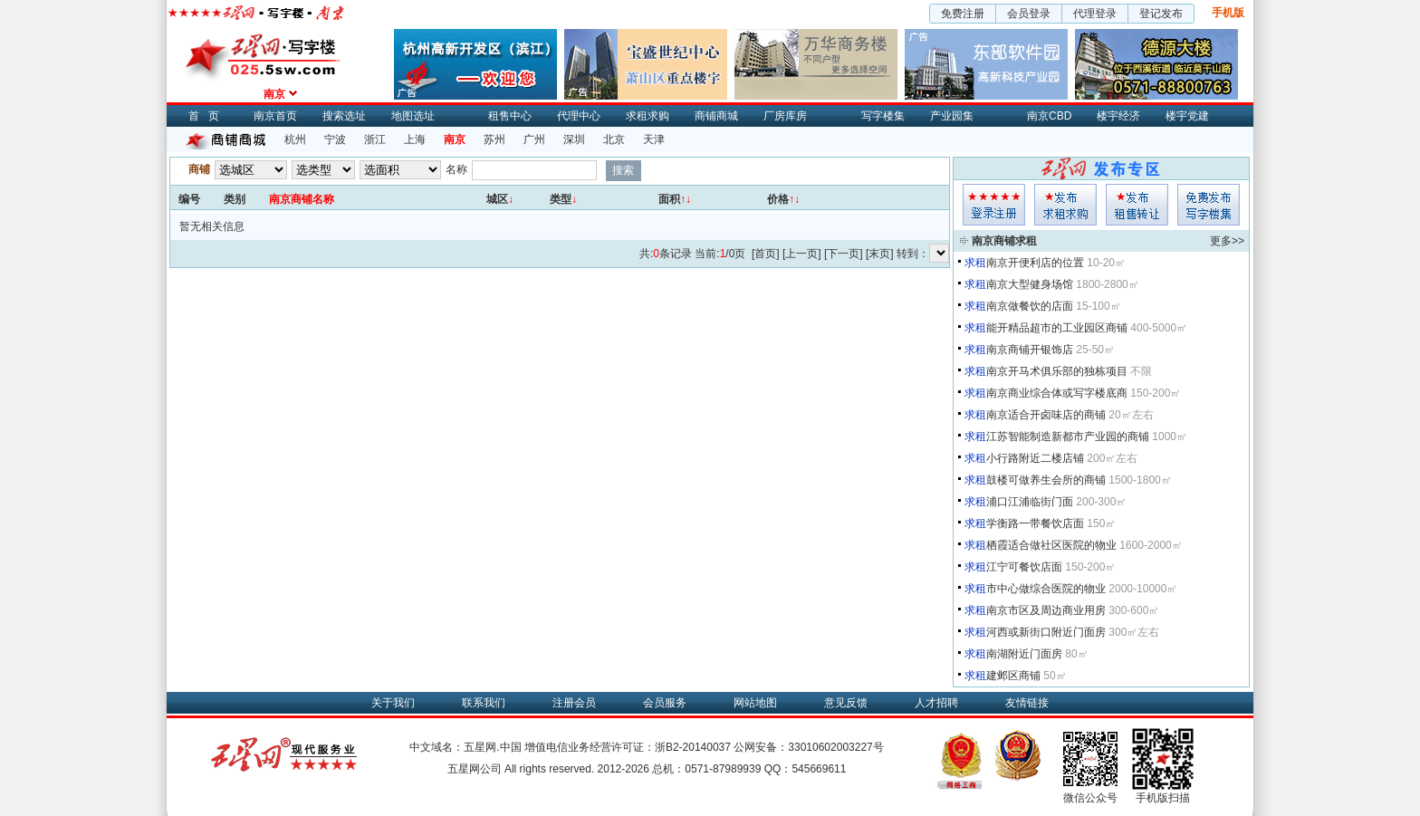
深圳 (574, 139)
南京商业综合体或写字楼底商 (1056, 393)
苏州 (494, 139)
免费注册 (962, 13)
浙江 (375, 139)
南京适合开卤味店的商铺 (1046, 414)
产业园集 (952, 116)
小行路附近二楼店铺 (1035, 458)
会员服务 (664, 702)
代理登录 (1095, 13)
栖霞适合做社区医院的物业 (1051, 545)
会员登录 (1029, 13)
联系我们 (483, 702)
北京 (614, 139)
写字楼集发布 (1208, 205)
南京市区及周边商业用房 (1046, 610)
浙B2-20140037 (693, 747)
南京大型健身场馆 (1029, 284)
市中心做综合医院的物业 (1046, 588)
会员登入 (994, 205)
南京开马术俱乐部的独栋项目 (1056, 371)
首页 (208, 116)
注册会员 (574, 702)
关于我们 (393, 702)
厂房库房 (785, 116)
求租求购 (647, 116)
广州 (534, 139)
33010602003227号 (835, 747)
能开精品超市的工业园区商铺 (1056, 328)
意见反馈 (846, 702)
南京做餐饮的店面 (1029, 306)
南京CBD (1049, 116)
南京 (454, 139)
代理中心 (578, 116)
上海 (415, 139)
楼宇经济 (1118, 116)
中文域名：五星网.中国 (465, 747)
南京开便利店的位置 (1035, 262)
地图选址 (413, 116)
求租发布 (1065, 205)
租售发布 (1137, 205)
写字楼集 (883, 116)
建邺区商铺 (1013, 675)
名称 (456, 169)
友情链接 (1027, 702)
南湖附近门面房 (1024, 654)
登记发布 (1161, 13)
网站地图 (755, 702)
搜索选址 (344, 116)
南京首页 (275, 116)
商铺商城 (716, 116)
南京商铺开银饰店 (1029, 349)
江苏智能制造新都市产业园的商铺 (1067, 436)
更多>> (1227, 241)
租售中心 (510, 116)
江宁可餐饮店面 (1024, 567)
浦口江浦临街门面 (1029, 501)
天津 (654, 139)
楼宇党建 (1187, 116)
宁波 (335, 139)
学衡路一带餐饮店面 (1035, 523)
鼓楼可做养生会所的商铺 (1046, 480)
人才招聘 (936, 702)
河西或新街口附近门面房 (1046, 632)
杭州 (295, 139)
